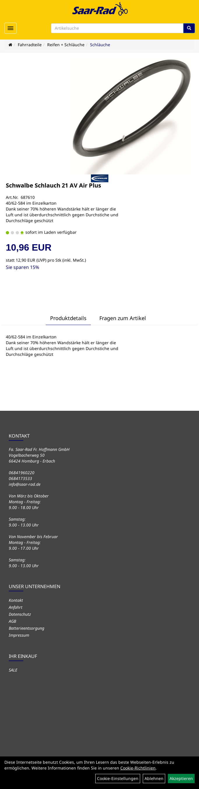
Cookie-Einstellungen (117, 778)
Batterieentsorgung (26, 628)
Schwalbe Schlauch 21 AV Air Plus (53, 185)
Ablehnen (154, 778)
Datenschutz (20, 614)
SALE (13, 670)
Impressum (19, 635)
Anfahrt (15, 607)
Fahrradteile (30, 44)
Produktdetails (68, 318)
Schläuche (100, 44)
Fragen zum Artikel (122, 318)
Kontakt (16, 600)
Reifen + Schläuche (65, 44)
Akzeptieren (181, 778)
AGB (12, 621)
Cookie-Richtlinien (138, 768)
